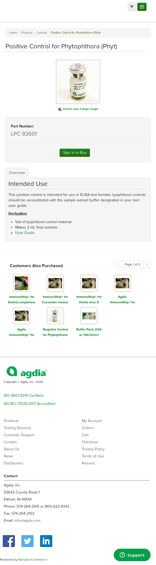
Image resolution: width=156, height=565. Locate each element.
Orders (88, 428)
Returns (88, 463)
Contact (10, 442)
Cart (85, 435)
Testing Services (17, 428)
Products (11, 421)
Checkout (90, 442)
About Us (12, 449)
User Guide (24, 232)
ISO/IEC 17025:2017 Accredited (29, 403)
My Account (92, 421)
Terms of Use (93, 456)
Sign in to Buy (74, 152)
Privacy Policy (93, 449)
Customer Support (19, 435)
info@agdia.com (27, 520)
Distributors (13, 463)
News (8, 456)
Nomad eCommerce (32, 559)
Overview (17, 172)
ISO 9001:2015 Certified (23, 395)
